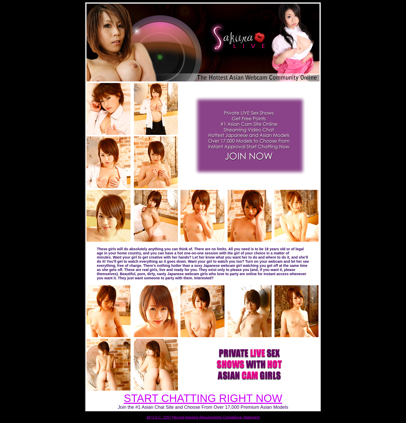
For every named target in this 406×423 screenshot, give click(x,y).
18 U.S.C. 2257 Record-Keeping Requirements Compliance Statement (202, 417)
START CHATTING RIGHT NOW (203, 398)
